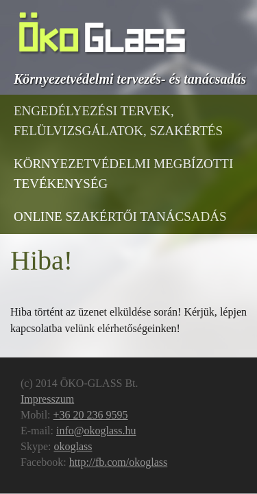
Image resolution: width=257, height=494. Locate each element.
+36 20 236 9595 (90, 415)
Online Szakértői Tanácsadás (120, 216)
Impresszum (47, 399)
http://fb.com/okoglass (118, 462)
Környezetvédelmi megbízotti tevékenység (123, 173)
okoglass (72, 446)
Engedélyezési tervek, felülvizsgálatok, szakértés (118, 121)
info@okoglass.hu (96, 430)
